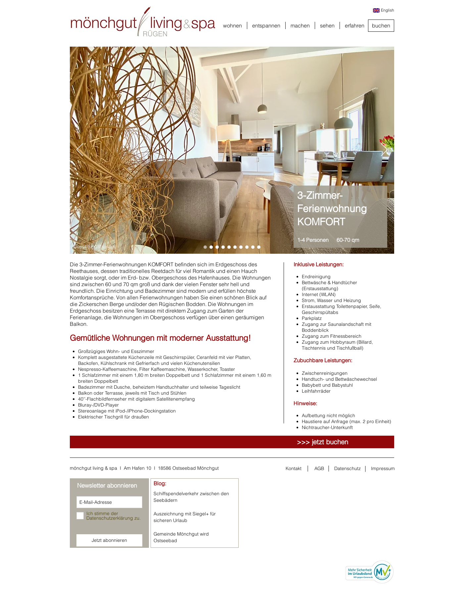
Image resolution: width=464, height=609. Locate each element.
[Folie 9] (253, 247)
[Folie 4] (223, 247)
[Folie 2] (211, 247)
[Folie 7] (241, 247)
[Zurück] (79, 150)
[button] (232, 25)
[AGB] (319, 468)
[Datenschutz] (347, 468)
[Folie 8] (247, 247)
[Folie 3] (217, 247)
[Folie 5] (229, 247)
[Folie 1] (205, 247)
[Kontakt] (294, 468)
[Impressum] (383, 468)
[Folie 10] (258, 247)
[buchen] (381, 26)
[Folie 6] (235, 247)
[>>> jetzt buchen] (322, 441)
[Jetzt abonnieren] (109, 540)
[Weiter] (384, 150)
